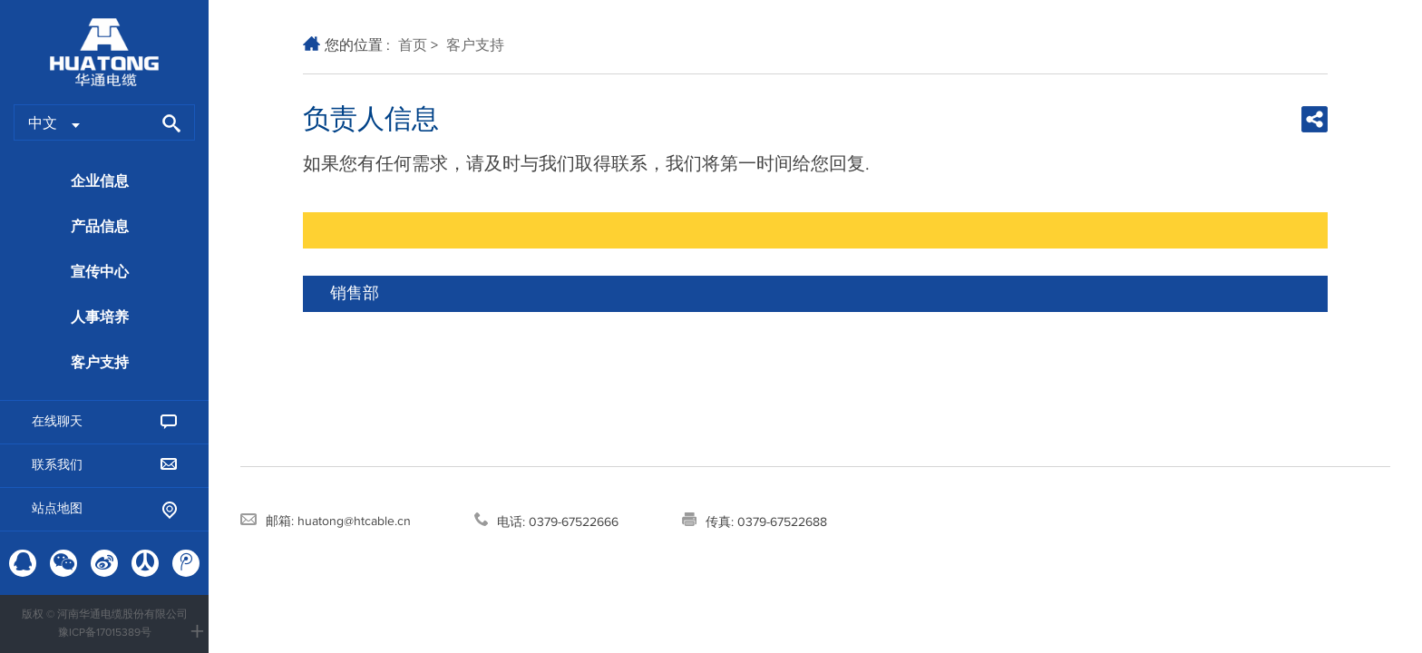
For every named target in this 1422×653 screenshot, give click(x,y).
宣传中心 (100, 272)
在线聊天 (104, 421)
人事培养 (100, 317)
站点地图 (104, 510)
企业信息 (100, 181)
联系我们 (104, 465)
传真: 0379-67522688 (754, 520)
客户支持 (100, 363)
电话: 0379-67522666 (546, 520)
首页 (412, 45)
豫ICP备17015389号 (104, 633)
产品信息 (100, 226)
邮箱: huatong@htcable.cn (325, 520)
